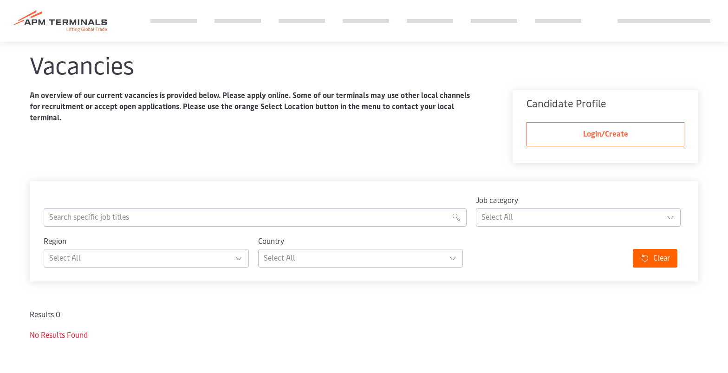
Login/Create (605, 134)
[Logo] (60, 21)
